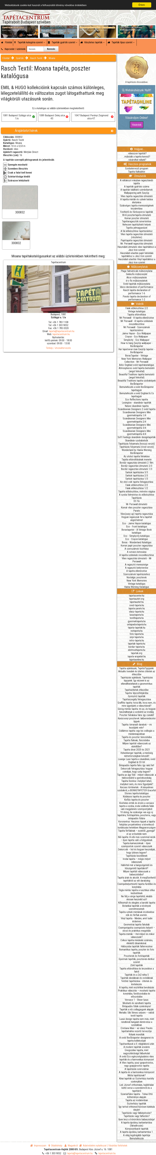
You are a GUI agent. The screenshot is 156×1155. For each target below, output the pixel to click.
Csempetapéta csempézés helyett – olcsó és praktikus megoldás (136, 929)
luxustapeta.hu (137, 614)
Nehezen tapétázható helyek (136, 224)
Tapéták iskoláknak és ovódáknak (136, 977)
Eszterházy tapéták (136, 1103)
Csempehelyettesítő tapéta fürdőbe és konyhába (136, 885)
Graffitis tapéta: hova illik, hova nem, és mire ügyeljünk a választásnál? (137, 704)
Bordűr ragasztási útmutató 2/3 (136, 465)
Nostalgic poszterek (137, 577)
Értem (142, 4)
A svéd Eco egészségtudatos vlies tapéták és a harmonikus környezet (136, 1058)
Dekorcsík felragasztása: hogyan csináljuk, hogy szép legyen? (137, 770)
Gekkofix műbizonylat (136, 274)
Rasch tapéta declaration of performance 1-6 (136, 292)
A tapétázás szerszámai (137, 1069)
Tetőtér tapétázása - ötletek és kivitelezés (136, 983)
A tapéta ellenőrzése (136, 570)
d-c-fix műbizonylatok (136, 280)
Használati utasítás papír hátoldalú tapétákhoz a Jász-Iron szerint (136, 255)
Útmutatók (137, 176)
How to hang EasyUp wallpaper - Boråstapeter (137, 345)
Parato (136, 510)
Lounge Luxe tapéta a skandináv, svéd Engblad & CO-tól (136, 761)
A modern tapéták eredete (137, 1047)
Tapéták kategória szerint (29, 42)
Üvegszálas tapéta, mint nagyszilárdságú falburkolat (136, 1052)
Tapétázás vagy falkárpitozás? (137, 1112)
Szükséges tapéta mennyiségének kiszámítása (137, 207)
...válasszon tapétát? (137, 153)
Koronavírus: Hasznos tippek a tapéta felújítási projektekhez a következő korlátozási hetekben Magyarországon (137, 824)
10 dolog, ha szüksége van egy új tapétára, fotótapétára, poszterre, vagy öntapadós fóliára (136, 815)
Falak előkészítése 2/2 (136, 308)
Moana (52, 58)
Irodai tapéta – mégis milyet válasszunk (137, 860)
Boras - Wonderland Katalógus (136, 542)
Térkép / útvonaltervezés (58, 348)
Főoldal (6, 42)
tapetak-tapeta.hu (136, 643)
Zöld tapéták (136, 965)
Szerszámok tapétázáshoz (136, 574)
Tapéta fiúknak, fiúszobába (137, 740)
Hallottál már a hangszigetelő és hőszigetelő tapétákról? (137, 867)
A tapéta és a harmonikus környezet (136, 1072)
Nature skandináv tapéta (137, 405)
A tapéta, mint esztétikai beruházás (136, 987)
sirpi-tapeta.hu (137, 637)
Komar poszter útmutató (136, 218)
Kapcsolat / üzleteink (13, 49)
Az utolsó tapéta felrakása (137, 456)
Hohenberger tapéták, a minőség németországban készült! (136, 754)
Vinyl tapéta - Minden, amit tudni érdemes (136, 920)
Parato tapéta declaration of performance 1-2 (137, 298)
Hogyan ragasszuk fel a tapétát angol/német (136, 519)
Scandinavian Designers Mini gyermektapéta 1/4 (137, 414)
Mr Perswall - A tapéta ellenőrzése (136, 317)
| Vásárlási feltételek (117, 1145)
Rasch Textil (36, 58)
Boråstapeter (136, 383)
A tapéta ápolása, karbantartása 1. (136, 1131)
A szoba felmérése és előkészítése (136, 494)
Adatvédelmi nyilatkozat (93, 1145)
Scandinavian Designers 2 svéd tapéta (136, 409)
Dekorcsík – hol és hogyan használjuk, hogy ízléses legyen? (136, 851)
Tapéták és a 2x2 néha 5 (137, 974)
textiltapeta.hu (137, 617)
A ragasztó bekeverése (136, 567)
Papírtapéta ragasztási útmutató (137, 240)
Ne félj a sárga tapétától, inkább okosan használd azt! (136, 898)
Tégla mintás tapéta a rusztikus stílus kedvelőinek (136, 892)
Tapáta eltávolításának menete (137, 459)
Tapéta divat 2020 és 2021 (136, 749)
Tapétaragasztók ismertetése (136, 221)
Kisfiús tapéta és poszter (136, 799)
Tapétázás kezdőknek (136, 855)
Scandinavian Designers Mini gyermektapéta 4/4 (137, 433)
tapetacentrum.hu (61, 334)
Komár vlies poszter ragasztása (136, 507)
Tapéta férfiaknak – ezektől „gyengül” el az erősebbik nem (136, 832)
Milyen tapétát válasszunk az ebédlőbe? (136, 745)
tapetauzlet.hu (137, 601)
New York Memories (137, 580)
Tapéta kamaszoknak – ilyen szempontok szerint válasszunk (136, 845)
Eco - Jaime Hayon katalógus (136, 523)
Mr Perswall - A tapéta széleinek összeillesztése (136, 323)
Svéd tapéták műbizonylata (136, 283)
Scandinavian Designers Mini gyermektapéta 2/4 (137, 420)
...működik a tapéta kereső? (136, 156)
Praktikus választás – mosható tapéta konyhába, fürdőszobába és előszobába (136, 993)
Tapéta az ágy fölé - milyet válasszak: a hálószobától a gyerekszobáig (136, 776)
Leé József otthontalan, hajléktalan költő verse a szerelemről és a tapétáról (136, 1087)
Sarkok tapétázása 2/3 (136, 475)
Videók (137, 303)
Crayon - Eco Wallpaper (136, 336)
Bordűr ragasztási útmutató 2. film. (137, 462)
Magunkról (71, 1145)
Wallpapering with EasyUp (136, 192)
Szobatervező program (136, 168)
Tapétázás (136, 497)
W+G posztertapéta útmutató (136, 215)
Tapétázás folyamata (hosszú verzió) (136, 443)
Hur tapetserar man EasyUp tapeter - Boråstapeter (136, 351)
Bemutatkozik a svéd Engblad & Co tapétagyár (136, 395)
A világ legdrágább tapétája (136, 1135)
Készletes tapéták (92, 42)
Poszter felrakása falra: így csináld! (136, 715)
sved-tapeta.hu (136, 605)
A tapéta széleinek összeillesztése (136, 555)
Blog (137, 664)
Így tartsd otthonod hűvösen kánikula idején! (137, 1108)
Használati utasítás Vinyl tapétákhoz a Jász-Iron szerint (136, 261)
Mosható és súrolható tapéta (137, 1003)
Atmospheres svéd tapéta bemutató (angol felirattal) (137, 370)
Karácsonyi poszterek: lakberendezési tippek (137, 720)
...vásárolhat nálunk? (136, 159)
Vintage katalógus (136, 311)
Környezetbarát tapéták (136, 1128)
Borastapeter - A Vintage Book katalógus (136, 531)
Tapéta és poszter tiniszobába (137, 737)
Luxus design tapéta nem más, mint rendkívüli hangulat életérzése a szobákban (136, 1022)
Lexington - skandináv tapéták (136, 402)
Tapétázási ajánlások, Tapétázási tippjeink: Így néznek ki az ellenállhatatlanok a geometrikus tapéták (136, 682)
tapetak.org (136, 653)
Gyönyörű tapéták (136, 696)
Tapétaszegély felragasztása (136, 699)
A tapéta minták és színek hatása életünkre (136, 201)
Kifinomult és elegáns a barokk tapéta (136, 902)
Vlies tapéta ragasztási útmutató (137, 196)
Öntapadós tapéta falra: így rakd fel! (136, 765)
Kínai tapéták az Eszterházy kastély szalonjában (136, 1080)
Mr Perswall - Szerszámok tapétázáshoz (136, 329)
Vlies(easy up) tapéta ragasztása (136, 513)
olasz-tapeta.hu (136, 611)
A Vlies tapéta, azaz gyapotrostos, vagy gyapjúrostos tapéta (137, 1064)
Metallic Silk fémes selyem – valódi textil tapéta (136, 1014)
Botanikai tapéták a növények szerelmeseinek (136, 907)
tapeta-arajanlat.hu (137, 656)
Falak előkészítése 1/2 (136, 488)
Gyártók (20, 58)
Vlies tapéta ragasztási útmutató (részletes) (137, 236)
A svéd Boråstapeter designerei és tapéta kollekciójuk (136, 1039)
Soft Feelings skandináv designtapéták (137, 437)
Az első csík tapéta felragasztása (136, 481)
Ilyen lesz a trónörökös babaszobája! (136, 1119)
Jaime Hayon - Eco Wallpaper (136, 333)
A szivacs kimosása (136, 551)
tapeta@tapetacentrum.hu (61, 331)
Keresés (51, 49)
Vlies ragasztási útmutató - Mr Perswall (137, 560)
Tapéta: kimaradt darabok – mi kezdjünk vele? (137, 726)
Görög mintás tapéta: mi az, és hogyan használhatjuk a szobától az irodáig (137, 710)
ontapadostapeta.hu (136, 624)
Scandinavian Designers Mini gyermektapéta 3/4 (137, 426)
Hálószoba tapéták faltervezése (137, 946)
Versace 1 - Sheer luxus (136, 999)
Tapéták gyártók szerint (62, 42)
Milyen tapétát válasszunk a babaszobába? (136, 873)
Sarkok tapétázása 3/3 (136, 472)
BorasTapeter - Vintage (136, 355)
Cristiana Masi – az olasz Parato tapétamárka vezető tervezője (137, 1030)
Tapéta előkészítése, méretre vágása (136, 491)
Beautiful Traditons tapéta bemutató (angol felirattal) (136, 376)
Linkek (137, 591)
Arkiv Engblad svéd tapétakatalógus (136, 364)
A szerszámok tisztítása (137, 548)
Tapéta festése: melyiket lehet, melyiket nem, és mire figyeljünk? (136, 783)
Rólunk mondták (136, 1034)
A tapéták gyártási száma (136, 186)
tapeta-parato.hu (137, 608)
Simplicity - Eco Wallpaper (137, 339)
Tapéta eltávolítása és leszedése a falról (137, 970)
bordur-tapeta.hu (136, 646)
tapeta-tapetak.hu (136, 627)
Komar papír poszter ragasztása (137, 545)
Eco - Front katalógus (136, 526)
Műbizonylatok (137, 266)
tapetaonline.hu (136, 659)
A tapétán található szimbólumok (136, 189)
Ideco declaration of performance (136, 287)
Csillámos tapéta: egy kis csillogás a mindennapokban (136, 732)
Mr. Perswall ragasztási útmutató (136, 243)
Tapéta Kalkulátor (136, 171)
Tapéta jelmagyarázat (136, 227)
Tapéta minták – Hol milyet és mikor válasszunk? (137, 936)
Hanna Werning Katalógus (136, 586)
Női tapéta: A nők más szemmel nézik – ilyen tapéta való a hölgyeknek (136, 839)
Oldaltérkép (55, 1145)
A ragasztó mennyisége (136, 564)
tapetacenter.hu (136, 595)
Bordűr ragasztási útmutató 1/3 (136, 469)
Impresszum (38, 1145)
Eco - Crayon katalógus (136, 539)
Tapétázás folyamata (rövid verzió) (136, 446)
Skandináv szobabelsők (136, 440)
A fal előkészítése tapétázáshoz (137, 231)
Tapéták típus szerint (121, 42)
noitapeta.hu (137, 630)
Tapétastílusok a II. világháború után (136, 1043)
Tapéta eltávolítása (136, 314)
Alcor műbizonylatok (137, 277)
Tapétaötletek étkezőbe (137, 689)
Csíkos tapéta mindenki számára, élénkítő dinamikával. (136, 942)
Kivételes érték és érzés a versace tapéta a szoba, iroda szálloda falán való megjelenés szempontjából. (136, 806)
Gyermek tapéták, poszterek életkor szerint (137, 961)
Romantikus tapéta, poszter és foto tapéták (136, 951)
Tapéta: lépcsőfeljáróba (136, 693)
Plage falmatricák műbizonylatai (136, 271)
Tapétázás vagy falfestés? (137, 1116)
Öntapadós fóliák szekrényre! (136, 1006)
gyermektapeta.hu (137, 621)
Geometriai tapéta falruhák (137, 924)
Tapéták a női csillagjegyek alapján (137, 1009)
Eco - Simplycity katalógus (137, 535)
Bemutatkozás (137, 1138)
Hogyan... (137, 149)
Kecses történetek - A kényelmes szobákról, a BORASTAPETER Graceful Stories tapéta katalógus (136, 790)
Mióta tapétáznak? (136, 1075)
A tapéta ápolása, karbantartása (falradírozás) (136, 1124)
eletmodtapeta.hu (136, 649)
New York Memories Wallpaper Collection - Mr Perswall (136, 360)
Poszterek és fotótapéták (137, 955)
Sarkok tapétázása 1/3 (136, 478)
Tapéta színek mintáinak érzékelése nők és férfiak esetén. (136, 914)
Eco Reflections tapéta (136, 399)
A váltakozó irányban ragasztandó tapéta (136, 182)
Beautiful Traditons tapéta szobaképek (137, 380)
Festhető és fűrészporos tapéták (136, 211)
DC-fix (136, 501)
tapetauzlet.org (136, 598)
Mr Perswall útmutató (136, 504)
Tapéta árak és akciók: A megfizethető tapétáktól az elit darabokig (136, 879)
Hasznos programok (137, 164)
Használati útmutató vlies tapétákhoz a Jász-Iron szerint (136, 248)
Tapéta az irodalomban (136, 1100)
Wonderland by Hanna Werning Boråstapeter (137, 452)
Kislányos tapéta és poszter (136, 796)
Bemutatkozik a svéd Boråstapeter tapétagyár (136, 388)
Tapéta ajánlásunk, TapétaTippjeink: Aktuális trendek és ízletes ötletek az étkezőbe (136, 671)
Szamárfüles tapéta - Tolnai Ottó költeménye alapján (137, 1096)
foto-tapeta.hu (137, 633)
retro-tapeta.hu (136, 640)
